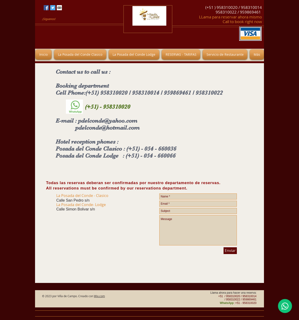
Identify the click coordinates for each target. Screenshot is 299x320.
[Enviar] (230, 250)
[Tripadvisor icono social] (59, 7)
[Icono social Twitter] (52, 7)
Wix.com (99, 296)
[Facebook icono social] (46, 7)
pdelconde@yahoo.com (107, 120)
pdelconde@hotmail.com (107, 127)
